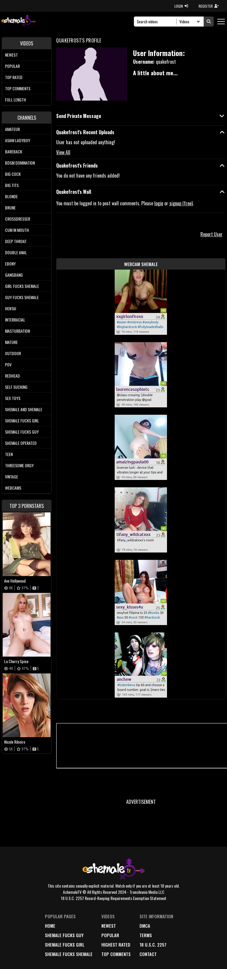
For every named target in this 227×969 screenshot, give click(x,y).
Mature (11, 342)
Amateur (12, 129)
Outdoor (13, 353)
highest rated (115, 944)
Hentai (10, 308)
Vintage (11, 476)
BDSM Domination (20, 163)
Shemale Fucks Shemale (69, 954)
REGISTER (209, 6)
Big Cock (13, 174)
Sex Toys (12, 398)
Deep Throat (16, 241)
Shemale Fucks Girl (22, 420)
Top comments (17, 88)
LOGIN (181, 6)
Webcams (13, 488)
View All (63, 152)
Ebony (10, 263)
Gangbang (14, 275)
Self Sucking (16, 387)
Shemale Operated (21, 443)
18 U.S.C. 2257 (153, 944)
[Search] (157, 21)
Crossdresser (17, 219)
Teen (9, 454)
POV (8, 364)
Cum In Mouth (17, 230)
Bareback (13, 151)
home (50, 925)
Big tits (12, 185)
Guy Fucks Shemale (22, 297)
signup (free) (181, 203)
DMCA (145, 925)
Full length (15, 99)
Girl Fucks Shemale (22, 286)
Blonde (11, 196)
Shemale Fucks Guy (22, 432)
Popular (12, 66)
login (158, 203)
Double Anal (16, 252)
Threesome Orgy (19, 465)
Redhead (12, 376)
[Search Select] (189, 21)
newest (108, 925)
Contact (148, 954)
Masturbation (17, 331)
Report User (211, 234)
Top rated (13, 77)
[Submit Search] (209, 22)
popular (110, 935)
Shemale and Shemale (23, 409)
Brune (10, 207)
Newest (11, 55)
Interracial (15, 320)
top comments (116, 954)
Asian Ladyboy (17, 140)
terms (146, 935)
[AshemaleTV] (18, 21)
